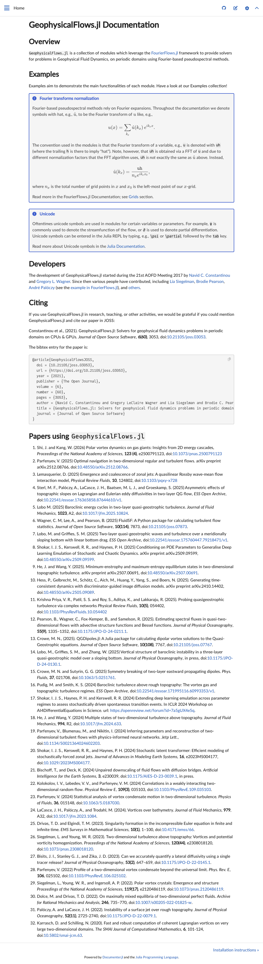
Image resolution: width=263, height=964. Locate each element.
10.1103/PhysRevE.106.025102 (97, 876)
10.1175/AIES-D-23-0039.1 (152, 776)
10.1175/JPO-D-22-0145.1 (185, 863)
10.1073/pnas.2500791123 (197, 454)
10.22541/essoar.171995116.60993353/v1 (175, 691)
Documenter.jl (112, 957)
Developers (47, 264)
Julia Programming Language (157, 957)
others (134, 288)
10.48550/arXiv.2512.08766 (102, 467)
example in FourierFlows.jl (94, 288)
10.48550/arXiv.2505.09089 (69, 592)
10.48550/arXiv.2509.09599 (69, 560)
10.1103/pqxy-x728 (159, 481)
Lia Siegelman (182, 282)
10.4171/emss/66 (178, 830)
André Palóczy (42, 288)
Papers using (87, 436)
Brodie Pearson (210, 282)
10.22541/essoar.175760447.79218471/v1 (188, 540)
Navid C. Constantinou (209, 275)
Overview (44, 41)
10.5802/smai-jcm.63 (63, 935)
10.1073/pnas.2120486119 (198, 889)
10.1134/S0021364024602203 (72, 743)
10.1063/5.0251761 (97, 678)
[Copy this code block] (229, 359)
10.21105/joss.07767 (192, 645)
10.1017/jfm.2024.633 (100, 724)
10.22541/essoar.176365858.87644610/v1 (82, 500)
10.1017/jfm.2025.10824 (105, 513)
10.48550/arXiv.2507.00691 (172, 573)
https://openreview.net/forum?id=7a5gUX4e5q (152, 711)
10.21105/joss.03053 (186, 337)
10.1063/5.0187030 (101, 803)
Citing (38, 303)
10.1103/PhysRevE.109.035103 (182, 790)
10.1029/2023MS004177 (67, 763)
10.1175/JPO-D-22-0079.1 (131, 916)
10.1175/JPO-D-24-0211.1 (102, 631)
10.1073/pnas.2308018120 (68, 849)
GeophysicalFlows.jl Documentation (94, 25)
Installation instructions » (236, 950)
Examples (44, 74)
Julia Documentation (126, 246)
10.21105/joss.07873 (167, 527)
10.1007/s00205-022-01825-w (163, 903)
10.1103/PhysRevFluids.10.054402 (75, 612)
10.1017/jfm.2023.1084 (74, 816)
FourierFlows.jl (164, 53)
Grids (133, 197)
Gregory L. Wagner (53, 282)
